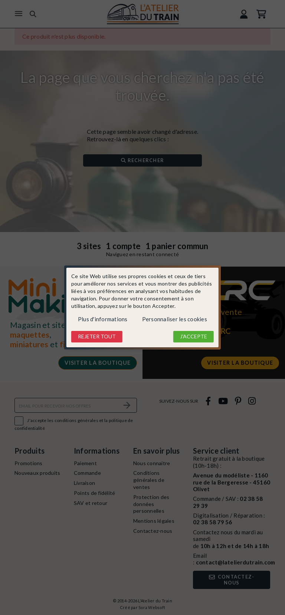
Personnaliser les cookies (174, 319)
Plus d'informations (103, 319)
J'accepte (193, 336)
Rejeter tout (97, 336)
